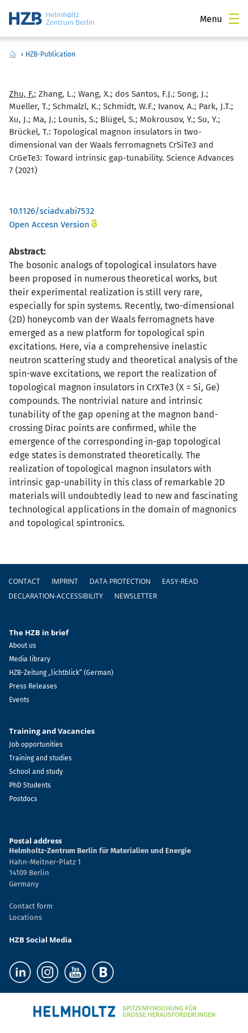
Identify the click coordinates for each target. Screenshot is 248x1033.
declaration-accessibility (55, 596)
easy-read (180, 581)
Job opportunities (36, 744)
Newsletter (135, 596)
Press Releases (33, 686)
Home (12, 54)
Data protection (120, 581)
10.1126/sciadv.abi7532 (51, 211)
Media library (29, 659)
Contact (24, 581)
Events (19, 700)
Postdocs (23, 799)
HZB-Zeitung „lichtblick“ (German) (61, 673)
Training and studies (40, 758)
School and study (36, 772)
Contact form (31, 906)
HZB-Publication (50, 54)
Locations (25, 917)
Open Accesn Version (49, 224)
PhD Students (30, 785)
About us (22, 645)
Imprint (65, 581)
